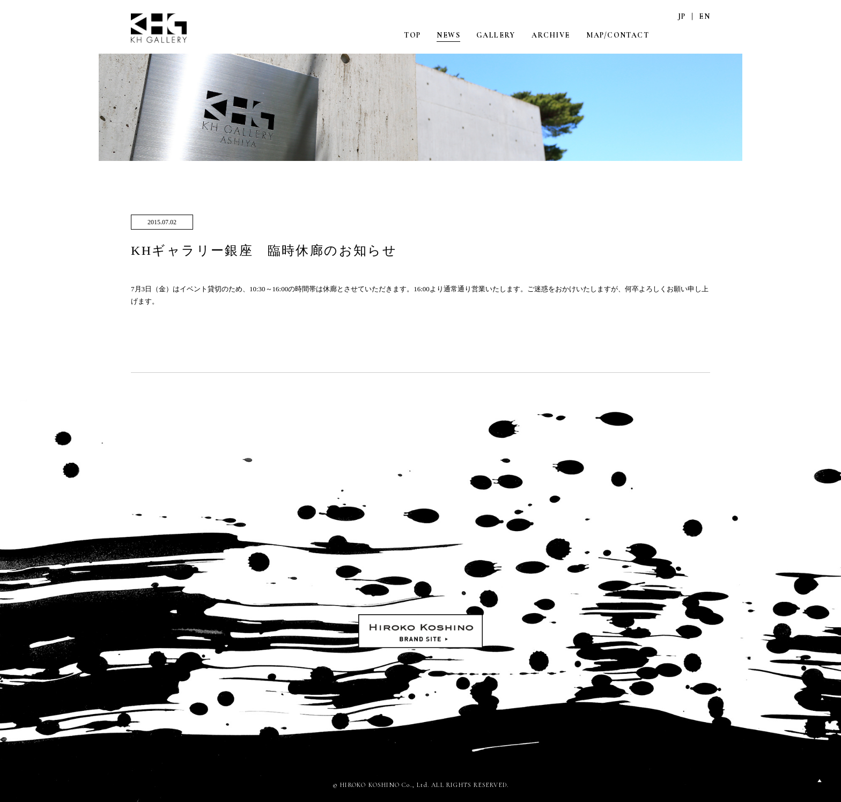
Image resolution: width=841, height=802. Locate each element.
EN (704, 16)
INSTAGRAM (682, 35)
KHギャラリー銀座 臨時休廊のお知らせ (264, 250)
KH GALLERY (159, 28)
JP (682, 16)
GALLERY (495, 35)
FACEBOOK (704, 35)
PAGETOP (819, 780)
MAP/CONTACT (617, 35)
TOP (412, 35)
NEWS (448, 35)
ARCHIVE (551, 35)
